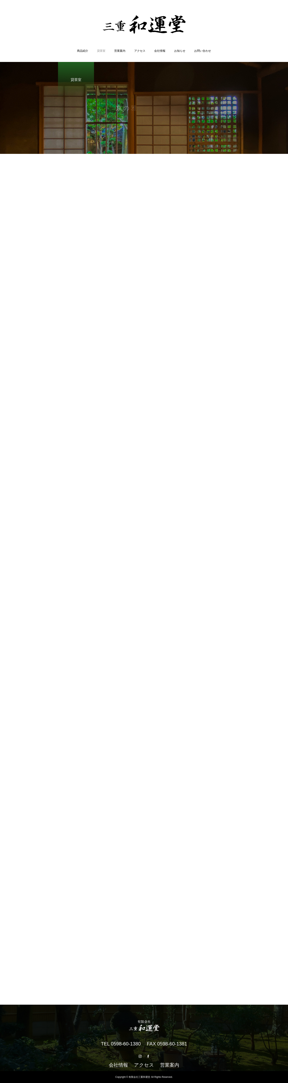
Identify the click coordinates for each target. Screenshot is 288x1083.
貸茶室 (101, 50)
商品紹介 (82, 50)
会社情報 (159, 50)
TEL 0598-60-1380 (121, 1043)
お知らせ (179, 50)
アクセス (139, 50)
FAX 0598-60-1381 (167, 1043)
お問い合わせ (202, 50)
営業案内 (119, 50)
